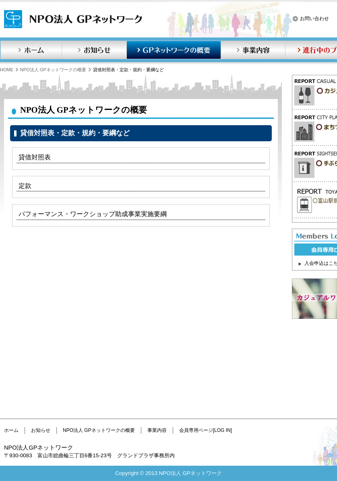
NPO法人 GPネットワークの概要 (53, 69)
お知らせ (94, 50)
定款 (25, 185)
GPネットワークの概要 (173, 50)
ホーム (31, 50)
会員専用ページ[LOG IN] (205, 430)
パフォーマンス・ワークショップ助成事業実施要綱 (93, 214)
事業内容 (253, 50)
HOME (6, 69)
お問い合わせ (314, 18)
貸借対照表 (35, 157)
